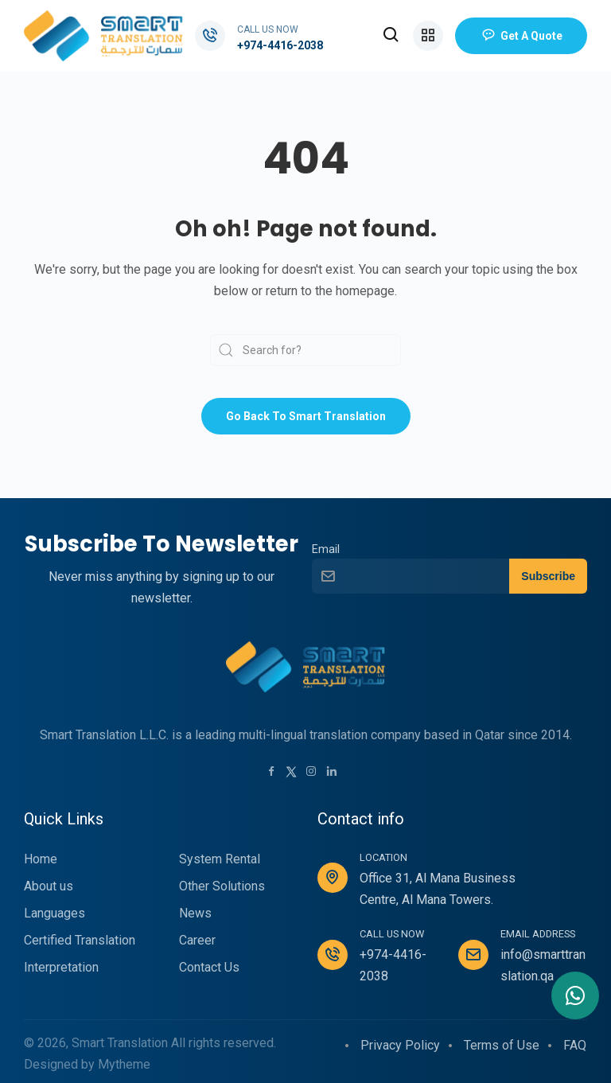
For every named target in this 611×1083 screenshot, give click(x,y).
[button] (391, 36)
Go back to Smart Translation (306, 416)
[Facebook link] (271, 772)
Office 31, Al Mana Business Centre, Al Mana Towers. (438, 889)
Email (326, 549)
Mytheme (124, 1064)
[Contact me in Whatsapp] (575, 995)
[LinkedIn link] (331, 772)
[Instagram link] (311, 772)
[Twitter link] (291, 770)
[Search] (305, 350)
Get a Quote (521, 35)
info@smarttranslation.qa (543, 965)
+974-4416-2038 (280, 45)
